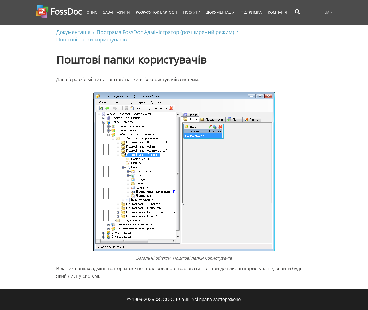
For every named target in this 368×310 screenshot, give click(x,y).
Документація (220, 12)
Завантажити (116, 12)
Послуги (191, 12)
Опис (92, 12)
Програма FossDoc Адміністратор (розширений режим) (165, 32)
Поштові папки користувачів (91, 39)
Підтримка (251, 12)
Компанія (277, 12)
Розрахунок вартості (156, 12)
